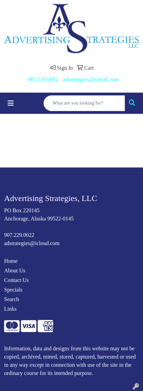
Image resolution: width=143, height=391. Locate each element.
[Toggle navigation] (10, 103)
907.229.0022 (43, 79)
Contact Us (16, 280)
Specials (13, 290)
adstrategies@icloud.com (91, 79)
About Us (14, 270)
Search (11, 299)
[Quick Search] (84, 103)
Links (10, 309)
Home (10, 261)
